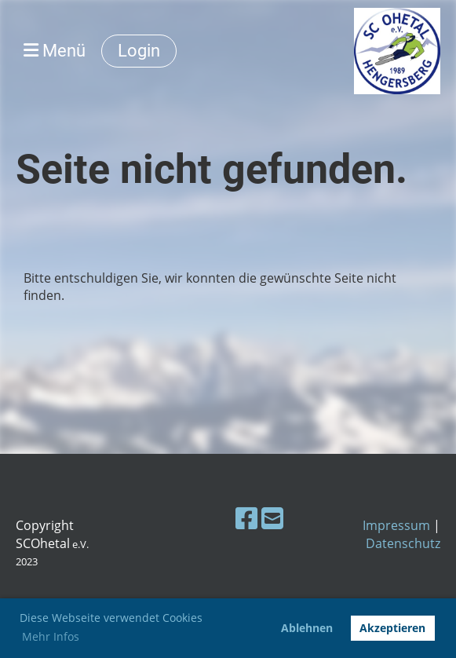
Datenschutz (403, 543)
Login (139, 50)
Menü (55, 50)
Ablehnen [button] (307, 627)
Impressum (396, 525)
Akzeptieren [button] (392, 627)
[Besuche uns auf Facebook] (246, 518)
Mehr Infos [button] (50, 636)
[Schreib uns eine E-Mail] (272, 518)
